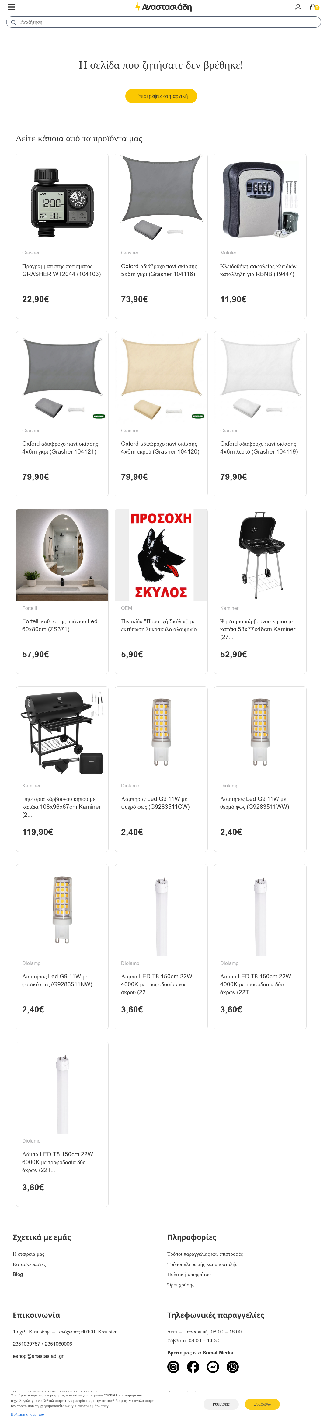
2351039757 (26, 1343)
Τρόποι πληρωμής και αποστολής (202, 1264)
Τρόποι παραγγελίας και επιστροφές (205, 1253)
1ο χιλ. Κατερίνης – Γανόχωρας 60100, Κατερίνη (65, 1331)
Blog (18, 1274)
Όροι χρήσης (180, 1284)
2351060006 (58, 1343)
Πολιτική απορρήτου (189, 1274)
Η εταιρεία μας (28, 1253)
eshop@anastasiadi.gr (38, 1356)
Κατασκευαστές (29, 1264)
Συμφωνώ (262, 1404)
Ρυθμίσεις (221, 1404)
